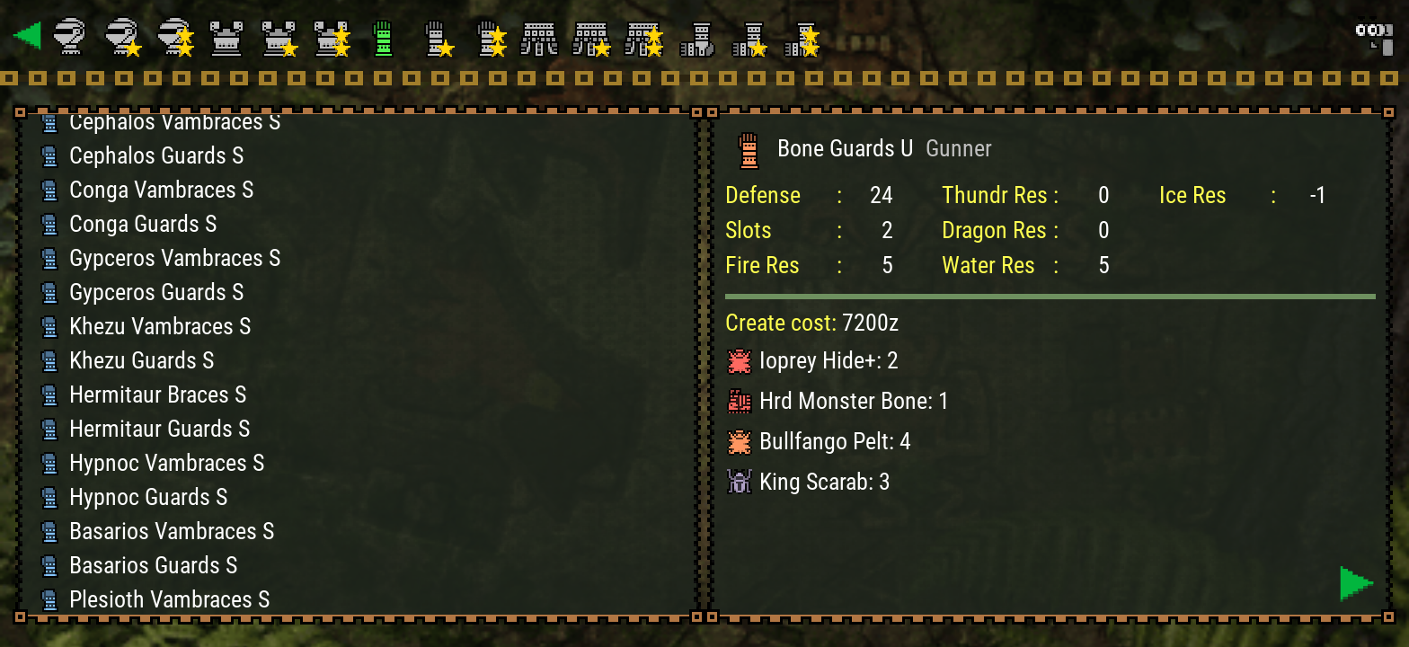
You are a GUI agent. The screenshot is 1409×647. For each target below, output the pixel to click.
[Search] (1373, 36)
